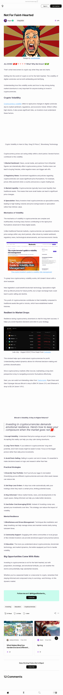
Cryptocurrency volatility (13, 104)
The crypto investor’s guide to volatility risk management (31, 272)
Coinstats (47, 352)
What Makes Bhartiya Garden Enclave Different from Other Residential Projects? (17, 646)
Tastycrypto (42, 380)
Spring (40, 645)
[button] (31, 1)
